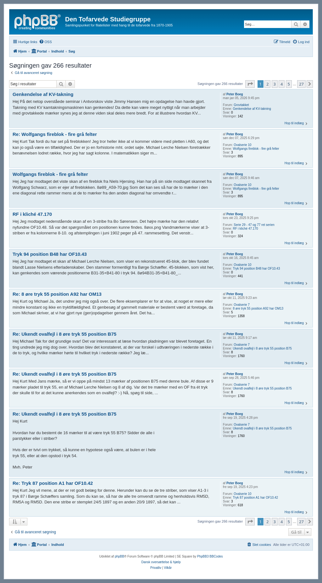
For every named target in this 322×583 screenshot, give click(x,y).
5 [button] (289, 84)
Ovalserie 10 (242, 145)
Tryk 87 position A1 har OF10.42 (255, 497)
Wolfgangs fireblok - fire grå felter (256, 148)
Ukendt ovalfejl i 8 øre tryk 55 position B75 (262, 348)
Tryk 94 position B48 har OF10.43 (256, 268)
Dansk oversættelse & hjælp (160, 562)
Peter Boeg (234, 94)
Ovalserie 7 (242, 304)
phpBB (119, 556)
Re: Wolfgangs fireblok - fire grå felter (55, 134)
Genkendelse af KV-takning (252, 108)
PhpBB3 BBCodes (210, 556)
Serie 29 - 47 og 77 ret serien (254, 225)
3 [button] (275, 84)
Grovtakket (241, 105)
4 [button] (281, 84)
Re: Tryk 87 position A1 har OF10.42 (53, 483)
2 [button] (267, 84)
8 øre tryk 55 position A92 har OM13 (258, 308)
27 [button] (301, 84)
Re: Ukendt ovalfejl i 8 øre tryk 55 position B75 (64, 334)
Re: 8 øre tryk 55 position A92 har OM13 (57, 294)
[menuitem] (45, 42)
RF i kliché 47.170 (245, 228)
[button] (250, 84)
